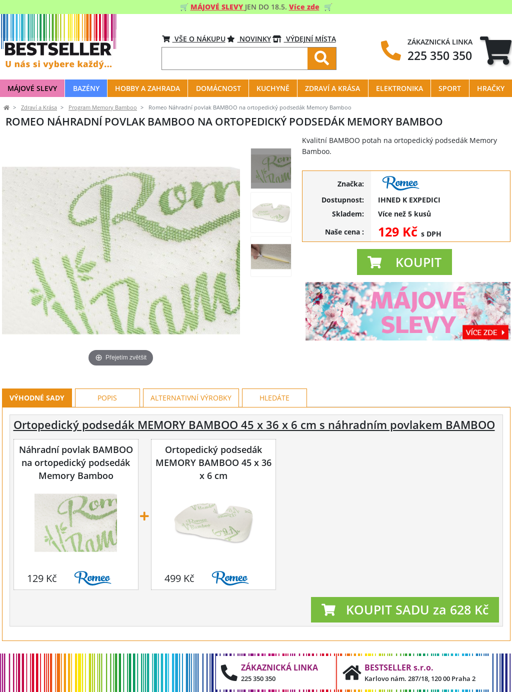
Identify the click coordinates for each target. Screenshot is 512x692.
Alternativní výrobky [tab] (191, 397)
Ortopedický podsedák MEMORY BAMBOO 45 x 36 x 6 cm (214, 463)
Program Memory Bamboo (102, 107)
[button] (404, 262)
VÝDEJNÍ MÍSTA (304, 39)
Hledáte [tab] (275, 397)
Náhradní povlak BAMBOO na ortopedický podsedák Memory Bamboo (76, 463)
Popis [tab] (107, 397)
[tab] (496, 50)
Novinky (249, 39)
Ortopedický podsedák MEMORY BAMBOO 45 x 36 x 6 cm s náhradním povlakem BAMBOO (254, 424)
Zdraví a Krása (39, 107)
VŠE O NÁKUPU (194, 39)
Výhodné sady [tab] (37, 397)
